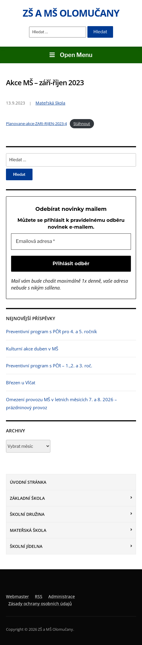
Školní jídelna (26, 546)
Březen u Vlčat (20, 382)
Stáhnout (81, 123)
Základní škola (27, 498)
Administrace (61, 596)
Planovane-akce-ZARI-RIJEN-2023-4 (36, 123)
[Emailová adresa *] (71, 241)
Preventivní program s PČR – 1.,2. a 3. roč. (49, 366)
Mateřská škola (28, 530)
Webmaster (17, 596)
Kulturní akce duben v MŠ (32, 349)
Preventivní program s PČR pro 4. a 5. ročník (51, 331)
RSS (38, 596)
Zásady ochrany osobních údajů (40, 603)
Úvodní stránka (28, 482)
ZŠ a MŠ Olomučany (71, 13)
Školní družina (27, 514)
